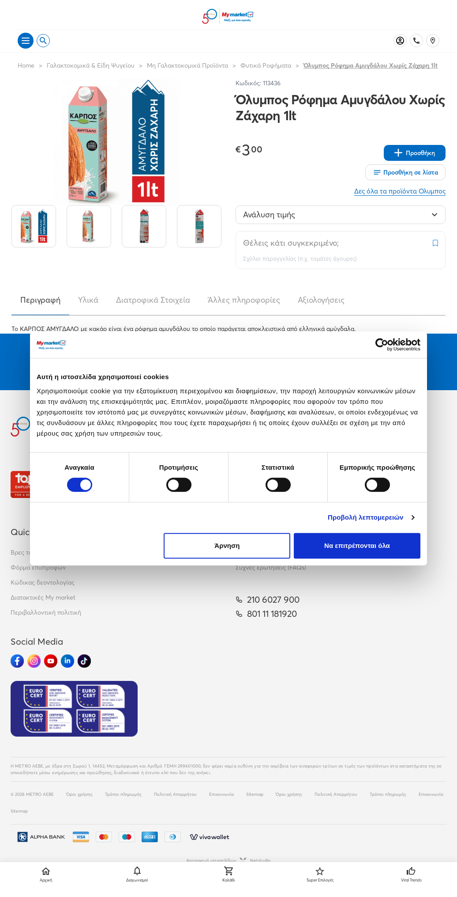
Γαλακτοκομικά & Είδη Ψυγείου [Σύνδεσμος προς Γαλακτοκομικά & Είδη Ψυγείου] (91, 65)
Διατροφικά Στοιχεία (153, 300)
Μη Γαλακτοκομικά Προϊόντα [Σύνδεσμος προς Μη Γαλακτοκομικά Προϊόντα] (187, 65)
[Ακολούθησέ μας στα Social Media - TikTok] (84, 661)
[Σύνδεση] (400, 40)
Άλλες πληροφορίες (244, 300)
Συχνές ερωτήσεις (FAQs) (271, 567)
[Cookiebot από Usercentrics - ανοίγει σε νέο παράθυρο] (381, 344)
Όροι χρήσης (79, 794)
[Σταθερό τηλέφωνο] (416, 40)
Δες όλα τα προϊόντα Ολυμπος (400, 191)
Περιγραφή (40, 300)
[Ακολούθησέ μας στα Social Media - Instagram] (34, 661)
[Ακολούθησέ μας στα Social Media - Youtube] (50, 661)
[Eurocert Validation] (74, 709)
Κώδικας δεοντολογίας (43, 582)
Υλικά (88, 300)
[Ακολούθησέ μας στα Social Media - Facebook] (17, 661)
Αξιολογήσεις (321, 300)
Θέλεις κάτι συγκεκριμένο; (291, 243)
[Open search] (43, 40)
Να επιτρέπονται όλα (357, 545)
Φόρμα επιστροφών (38, 567)
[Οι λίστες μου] (405, 172)
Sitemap (254, 794)
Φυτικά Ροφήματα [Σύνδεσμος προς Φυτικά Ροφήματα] (265, 65)
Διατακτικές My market (43, 597)
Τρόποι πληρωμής (123, 794)
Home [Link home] (26, 65)
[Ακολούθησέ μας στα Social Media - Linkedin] (67, 661)
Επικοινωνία (221, 794)
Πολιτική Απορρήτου (175, 794)
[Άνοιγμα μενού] (26, 41)
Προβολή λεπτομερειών (366, 517)
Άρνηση (227, 545)
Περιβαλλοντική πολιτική (46, 612)
